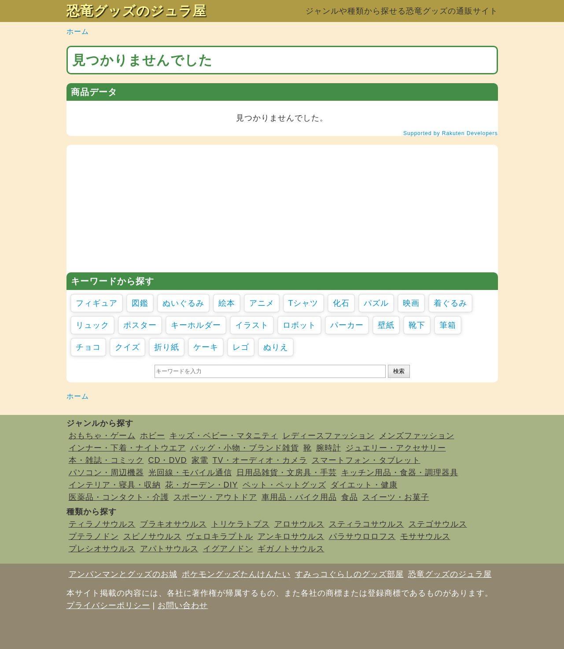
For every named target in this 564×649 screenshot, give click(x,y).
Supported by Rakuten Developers (450, 133)
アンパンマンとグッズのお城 (123, 574)
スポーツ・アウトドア (215, 497)
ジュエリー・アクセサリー (396, 448)
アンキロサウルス (291, 536)
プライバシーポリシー (108, 605)
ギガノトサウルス (291, 548)
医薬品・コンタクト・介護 (119, 497)
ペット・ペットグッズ (284, 484)
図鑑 (140, 303)
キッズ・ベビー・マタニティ (224, 435)
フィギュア (97, 303)
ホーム (77, 31)
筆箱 (447, 325)
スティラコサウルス (366, 524)
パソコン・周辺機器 (106, 472)
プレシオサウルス (102, 548)
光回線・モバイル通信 (190, 472)
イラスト (252, 325)
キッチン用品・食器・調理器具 (399, 472)
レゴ (240, 347)
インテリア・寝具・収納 (115, 484)
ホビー (152, 435)
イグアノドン (228, 548)
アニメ (261, 303)
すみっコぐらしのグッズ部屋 (349, 574)
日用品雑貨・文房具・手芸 (286, 472)
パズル (376, 303)
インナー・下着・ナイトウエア (127, 448)
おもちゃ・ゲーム (102, 435)
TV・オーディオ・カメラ (260, 460)
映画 (411, 303)
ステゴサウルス (438, 524)
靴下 (417, 325)
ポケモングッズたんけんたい (236, 574)
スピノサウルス (152, 536)
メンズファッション (416, 435)
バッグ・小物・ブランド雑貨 (244, 448)
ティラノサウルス (102, 524)
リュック (92, 325)
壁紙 (386, 325)
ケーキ (205, 347)
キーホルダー (196, 325)
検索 (399, 371)
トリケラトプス (240, 524)
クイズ (127, 347)
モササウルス (425, 536)
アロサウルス (299, 524)
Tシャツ (303, 303)
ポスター (140, 325)
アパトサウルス (169, 548)
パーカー (347, 325)
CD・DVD (167, 460)
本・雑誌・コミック (106, 460)
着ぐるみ (450, 303)
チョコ (88, 347)
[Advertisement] (282, 206)
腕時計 (328, 448)
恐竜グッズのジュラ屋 (136, 11)
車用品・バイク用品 (299, 497)
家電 (200, 460)
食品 (349, 497)
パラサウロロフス (362, 536)
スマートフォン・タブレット (366, 460)
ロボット (299, 325)
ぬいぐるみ (183, 303)
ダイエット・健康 (364, 484)
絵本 (226, 303)
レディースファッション (329, 435)
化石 (341, 303)
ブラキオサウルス (173, 524)
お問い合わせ (183, 605)
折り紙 (166, 347)
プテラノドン (94, 536)
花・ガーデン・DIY (201, 484)
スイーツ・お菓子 (395, 497)
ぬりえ (275, 347)
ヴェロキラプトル (219, 536)
